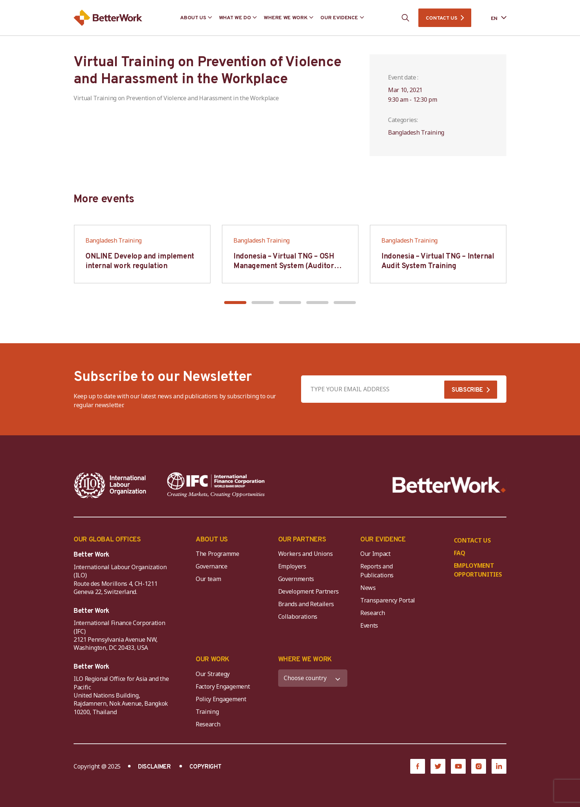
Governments (296, 579)
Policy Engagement (222, 699)
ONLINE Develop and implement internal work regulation (139, 261)
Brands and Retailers (306, 604)
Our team (208, 579)
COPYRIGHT (205, 767)
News (368, 588)
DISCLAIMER (154, 767)
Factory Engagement (223, 686)
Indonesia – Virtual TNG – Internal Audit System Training (437, 261)
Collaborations (298, 616)
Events (369, 625)
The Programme (217, 554)
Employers (292, 566)
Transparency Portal (387, 600)
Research (372, 613)
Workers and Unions (305, 554)
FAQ (459, 553)
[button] (235, 302)
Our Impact (375, 554)
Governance (211, 566)
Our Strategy (213, 674)
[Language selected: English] (493, 18)
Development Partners (308, 591)
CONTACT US (441, 18)
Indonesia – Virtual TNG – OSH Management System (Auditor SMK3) (283, 266)
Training (207, 712)
